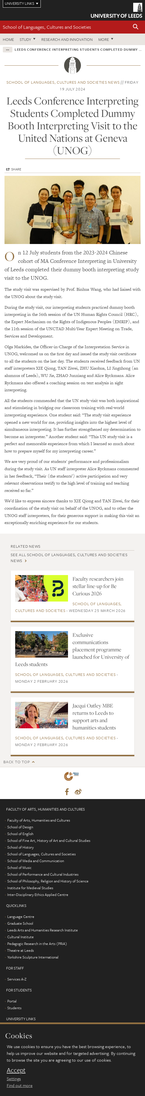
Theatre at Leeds (20, 950)
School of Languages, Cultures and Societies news (62, 82)
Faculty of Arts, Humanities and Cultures (38, 820)
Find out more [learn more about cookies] (20, 1085)
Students (14, 1008)
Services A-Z (16, 979)
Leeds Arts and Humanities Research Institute (42, 930)
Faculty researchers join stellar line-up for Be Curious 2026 (97, 586)
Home (8, 39)
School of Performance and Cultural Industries (42, 874)
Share (16, 169)
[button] (135, 27)
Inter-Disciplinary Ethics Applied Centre (37, 894)
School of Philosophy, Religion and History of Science (48, 881)
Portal (12, 1001)
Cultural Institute (20, 937)
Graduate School (20, 923)
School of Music (19, 867)
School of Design (20, 827)
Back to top (16, 762)
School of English (20, 834)
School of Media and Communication (35, 861)
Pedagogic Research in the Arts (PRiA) (37, 943)
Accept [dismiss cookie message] (16, 1070)
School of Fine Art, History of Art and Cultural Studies (48, 840)
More (103, 39)
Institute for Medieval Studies (30, 888)
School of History (20, 847)
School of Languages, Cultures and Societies (47, 26)
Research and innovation (67, 39)
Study (25, 39)
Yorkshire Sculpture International (32, 957)
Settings (14, 1078)
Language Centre (20, 916)
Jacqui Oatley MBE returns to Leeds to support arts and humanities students (94, 716)
